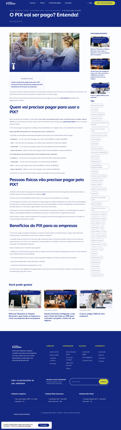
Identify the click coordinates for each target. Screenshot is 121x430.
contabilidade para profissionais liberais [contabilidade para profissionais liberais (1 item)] (97, 166)
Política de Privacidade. (24, 426)
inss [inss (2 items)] (102, 227)
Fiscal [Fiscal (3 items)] (103, 231)
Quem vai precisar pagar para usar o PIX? (25, 82)
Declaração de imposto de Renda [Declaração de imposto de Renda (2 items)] (99, 209)
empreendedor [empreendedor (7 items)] (95, 262)
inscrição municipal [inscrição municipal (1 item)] (97, 148)
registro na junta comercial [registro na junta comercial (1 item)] (99, 189)
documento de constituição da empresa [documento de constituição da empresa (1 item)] (100, 123)
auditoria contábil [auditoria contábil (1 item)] (96, 184)
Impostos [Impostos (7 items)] (94, 253)
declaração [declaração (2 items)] (95, 214)
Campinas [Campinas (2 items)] (94, 193)
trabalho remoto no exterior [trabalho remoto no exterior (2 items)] (99, 218)
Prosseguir (44, 425)
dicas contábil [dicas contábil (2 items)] (95, 223)
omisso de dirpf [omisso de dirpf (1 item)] (96, 139)
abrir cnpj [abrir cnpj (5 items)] (94, 249)
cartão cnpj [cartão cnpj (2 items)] (95, 227)
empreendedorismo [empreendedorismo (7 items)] (97, 257)
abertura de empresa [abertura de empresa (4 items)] (97, 240)
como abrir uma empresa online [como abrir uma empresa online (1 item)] (98, 130)
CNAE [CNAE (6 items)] (101, 249)
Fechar (30, 79)
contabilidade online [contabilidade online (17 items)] (97, 275)
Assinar (103, 382)
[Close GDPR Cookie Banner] (50, 423)
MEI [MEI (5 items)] (105, 244)
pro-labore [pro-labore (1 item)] (94, 110)
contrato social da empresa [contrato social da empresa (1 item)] (99, 176)
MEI (44, 194)
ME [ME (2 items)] (103, 223)
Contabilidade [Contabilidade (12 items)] (95, 270)
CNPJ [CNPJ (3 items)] (93, 236)
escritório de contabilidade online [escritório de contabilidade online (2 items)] (99, 198)
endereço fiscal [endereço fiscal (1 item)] (96, 161)
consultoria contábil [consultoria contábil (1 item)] (97, 180)
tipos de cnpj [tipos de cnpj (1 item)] (95, 157)
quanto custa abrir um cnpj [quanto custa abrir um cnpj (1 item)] (99, 135)
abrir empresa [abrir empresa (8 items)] (95, 266)
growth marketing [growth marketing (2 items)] (96, 204)
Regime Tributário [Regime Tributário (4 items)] (101, 236)
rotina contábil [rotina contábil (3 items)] (95, 231)
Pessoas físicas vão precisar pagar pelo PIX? (27, 84)
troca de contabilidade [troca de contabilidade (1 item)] (98, 114)
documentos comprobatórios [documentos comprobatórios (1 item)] (99, 152)
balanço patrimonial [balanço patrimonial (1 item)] (97, 105)
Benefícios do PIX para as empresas (24, 87)
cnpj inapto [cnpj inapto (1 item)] (95, 144)
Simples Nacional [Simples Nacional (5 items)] (96, 244)
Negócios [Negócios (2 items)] (103, 214)
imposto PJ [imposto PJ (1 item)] (94, 171)
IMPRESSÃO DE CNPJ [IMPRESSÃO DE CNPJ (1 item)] (96, 118)
